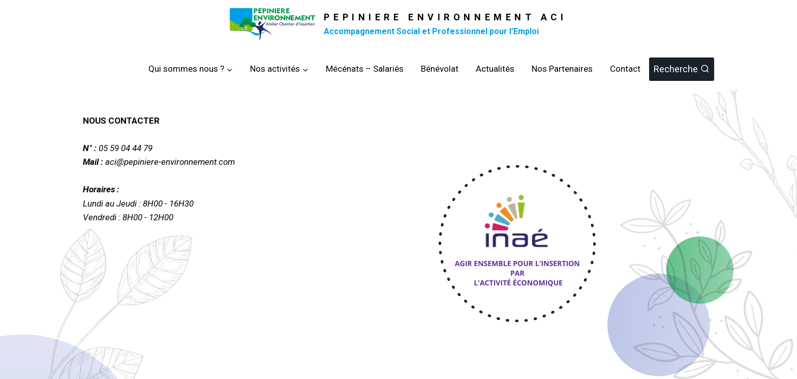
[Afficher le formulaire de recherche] (681, 69)
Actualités (495, 69)
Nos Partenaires (562, 69)
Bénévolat (439, 69)
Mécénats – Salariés (365, 69)
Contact (625, 69)
